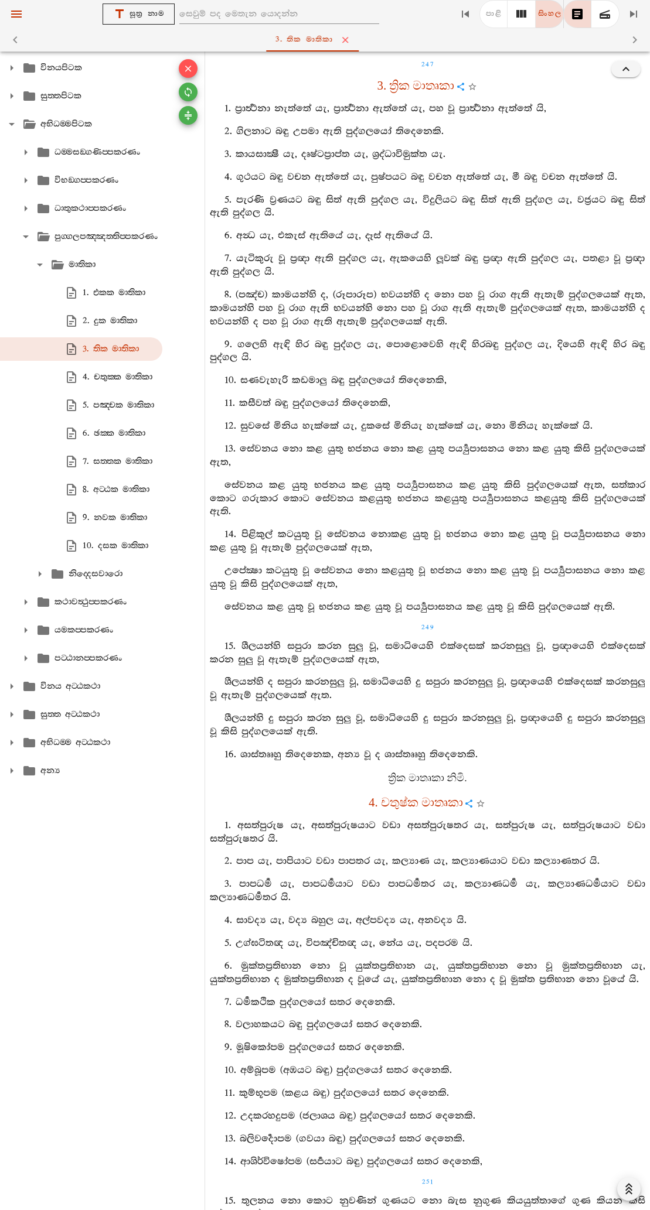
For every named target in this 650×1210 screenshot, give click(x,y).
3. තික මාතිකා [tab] (327, 39)
